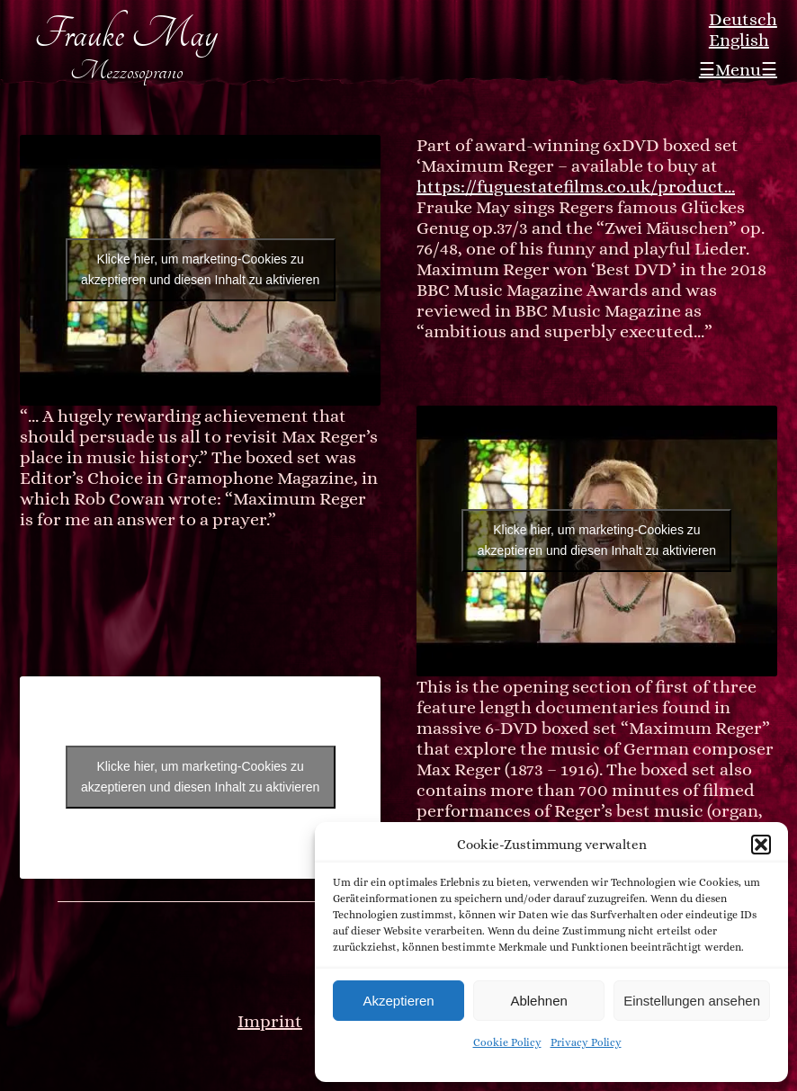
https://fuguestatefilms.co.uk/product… (575, 186)
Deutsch (743, 19)
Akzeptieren (398, 1000)
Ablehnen (538, 1000)
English (739, 40)
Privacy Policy (586, 1042)
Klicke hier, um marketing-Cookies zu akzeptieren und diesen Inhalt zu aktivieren (200, 269)
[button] (761, 845)
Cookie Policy (507, 1042)
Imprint (269, 1021)
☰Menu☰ (738, 69)
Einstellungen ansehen (691, 1000)
